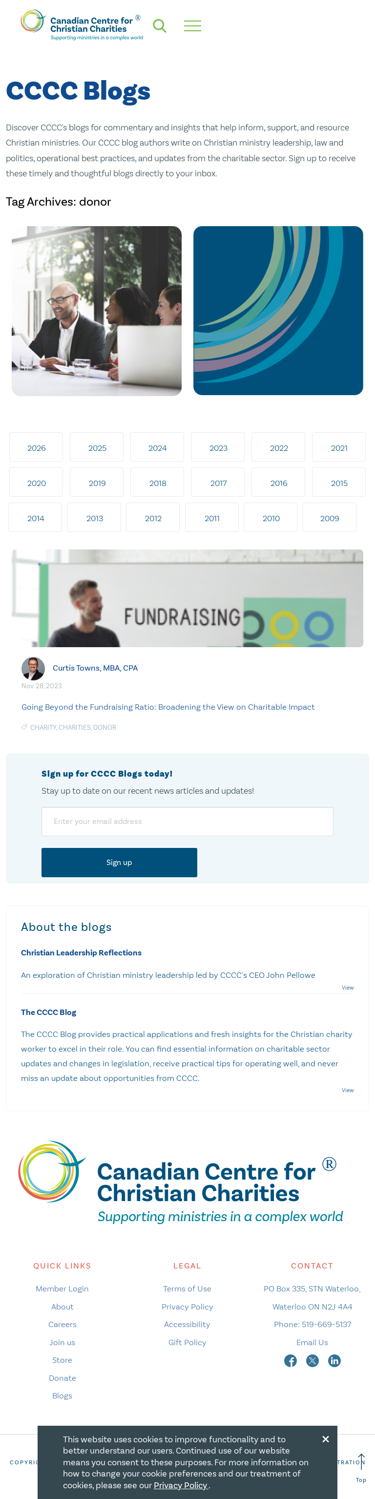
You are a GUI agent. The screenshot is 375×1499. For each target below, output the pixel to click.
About (62, 1306)
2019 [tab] (97, 483)
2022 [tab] (279, 448)
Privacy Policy (187, 1306)
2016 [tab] (279, 483)
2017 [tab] (218, 483)
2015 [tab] (339, 483)
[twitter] (313, 1360)
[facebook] (291, 1360)
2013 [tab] (94, 518)
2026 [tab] (36, 448)
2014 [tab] (35, 518)
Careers (62, 1324)
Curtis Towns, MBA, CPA (95, 667)
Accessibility (187, 1324)
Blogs (62, 1395)
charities (75, 727)
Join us (62, 1342)
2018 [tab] (158, 483)
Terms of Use (187, 1288)
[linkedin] (334, 1360)
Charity (43, 727)
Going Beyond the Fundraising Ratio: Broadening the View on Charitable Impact (168, 707)
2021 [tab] (339, 448)
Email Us (312, 1342)
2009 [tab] (329, 518)
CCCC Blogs (78, 91)
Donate (62, 1378)
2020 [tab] (36, 483)
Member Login (62, 1288)
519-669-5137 (326, 1324)
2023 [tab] (218, 448)
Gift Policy (187, 1342)
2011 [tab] (212, 518)
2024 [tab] (157, 448)
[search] (160, 26)
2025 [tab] (97, 448)
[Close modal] (325, 1437)
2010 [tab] (271, 518)
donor (104, 727)
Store (62, 1360)
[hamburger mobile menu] (192, 26)
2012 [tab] (153, 518)
